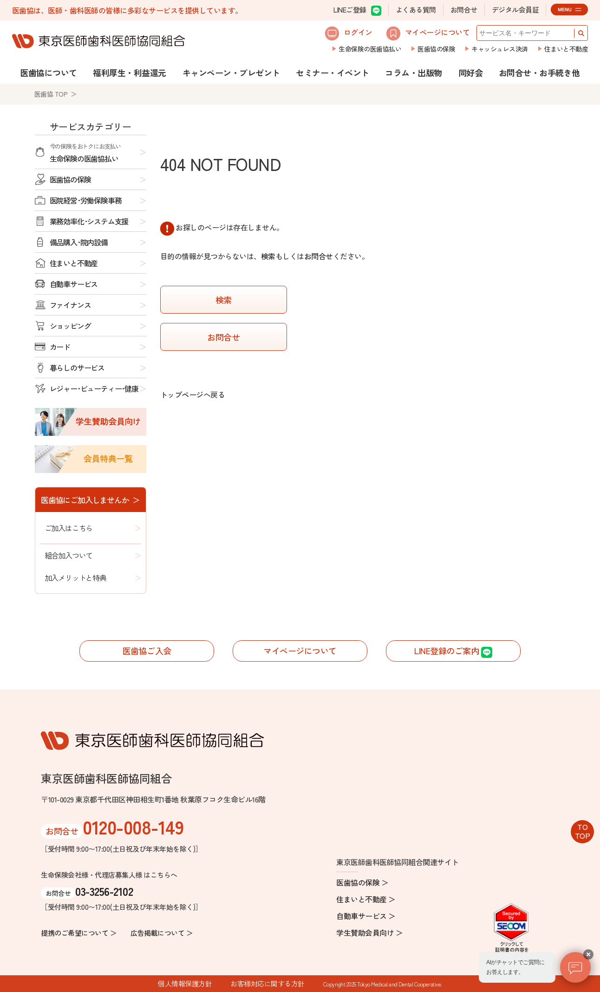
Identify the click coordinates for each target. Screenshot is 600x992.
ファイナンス (70, 304)
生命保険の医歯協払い (370, 48)
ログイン (348, 33)
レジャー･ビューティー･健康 (94, 388)
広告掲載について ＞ (161, 933)
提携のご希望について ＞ (79, 933)
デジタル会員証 (515, 9)
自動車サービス (74, 283)
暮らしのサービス (77, 367)
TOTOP (582, 831)
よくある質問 (416, 9)
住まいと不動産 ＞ (366, 899)
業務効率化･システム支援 (89, 221)
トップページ (181, 394)
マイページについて (428, 33)
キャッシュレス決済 (499, 48)
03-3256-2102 (104, 891)
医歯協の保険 (436, 48)
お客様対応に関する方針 (267, 983)
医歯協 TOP (51, 94)
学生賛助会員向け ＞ (369, 932)
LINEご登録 (357, 10)
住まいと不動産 (566, 48)
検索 (268, 256)
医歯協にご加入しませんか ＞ (90, 500)
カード (60, 346)
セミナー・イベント (332, 72)
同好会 (470, 72)
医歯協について (48, 72)
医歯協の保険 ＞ (362, 882)
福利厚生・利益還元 (129, 72)
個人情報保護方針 (185, 983)
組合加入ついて (69, 555)
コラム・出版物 (413, 72)
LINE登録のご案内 (453, 651)
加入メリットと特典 (75, 577)
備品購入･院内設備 (79, 242)
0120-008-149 (133, 826)
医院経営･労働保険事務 (86, 200)
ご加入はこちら (69, 527)
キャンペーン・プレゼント (231, 72)
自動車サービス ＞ (366, 915)
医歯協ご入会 (147, 650)
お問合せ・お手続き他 (539, 72)
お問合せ (463, 9)
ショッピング (70, 325)
